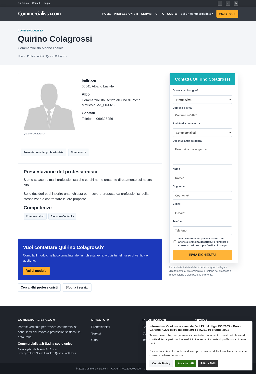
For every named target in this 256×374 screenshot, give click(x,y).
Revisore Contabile (62, 216)
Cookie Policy (161, 363)
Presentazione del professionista (44, 152)
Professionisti (126, 13)
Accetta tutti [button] (186, 363)
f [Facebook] (219, 3)
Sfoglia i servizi (77, 287)
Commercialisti (35, 216)
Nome (176, 168)
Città (159, 13)
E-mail (176, 203)
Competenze (78, 152)
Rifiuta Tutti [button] (208, 363)
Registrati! (227, 13)
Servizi (146, 13)
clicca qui (221, 245)
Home (106, 13)
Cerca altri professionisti (39, 287)
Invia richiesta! (202, 254)
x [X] (227, 3)
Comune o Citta (182, 107)
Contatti (36, 3)
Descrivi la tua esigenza (187, 140)
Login (47, 3)
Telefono (178, 221)
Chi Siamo (23, 3)
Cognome (179, 186)
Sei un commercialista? (197, 13)
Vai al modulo (36, 271)
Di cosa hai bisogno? (186, 90)
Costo (172, 13)
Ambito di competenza (186, 123)
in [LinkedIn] (236, 3)
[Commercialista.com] (39, 14)
